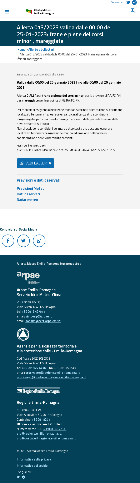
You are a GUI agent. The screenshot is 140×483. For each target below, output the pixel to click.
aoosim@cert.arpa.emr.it (43, 321)
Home (21, 49)
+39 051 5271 (41, 419)
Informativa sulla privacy (34, 459)
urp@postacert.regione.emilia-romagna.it (46, 438)
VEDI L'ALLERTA (35, 163)
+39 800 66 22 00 (54, 429)
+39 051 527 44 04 (34, 367)
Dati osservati (28, 194)
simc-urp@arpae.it (38, 316)
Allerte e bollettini (41, 49)
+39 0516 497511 (33, 311)
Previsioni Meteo (31, 188)
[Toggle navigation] (6, 11)
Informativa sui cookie (32, 465)
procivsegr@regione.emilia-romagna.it (52, 372)
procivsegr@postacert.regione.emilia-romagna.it (51, 377)
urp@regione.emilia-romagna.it (39, 433)
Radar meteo (27, 199)
